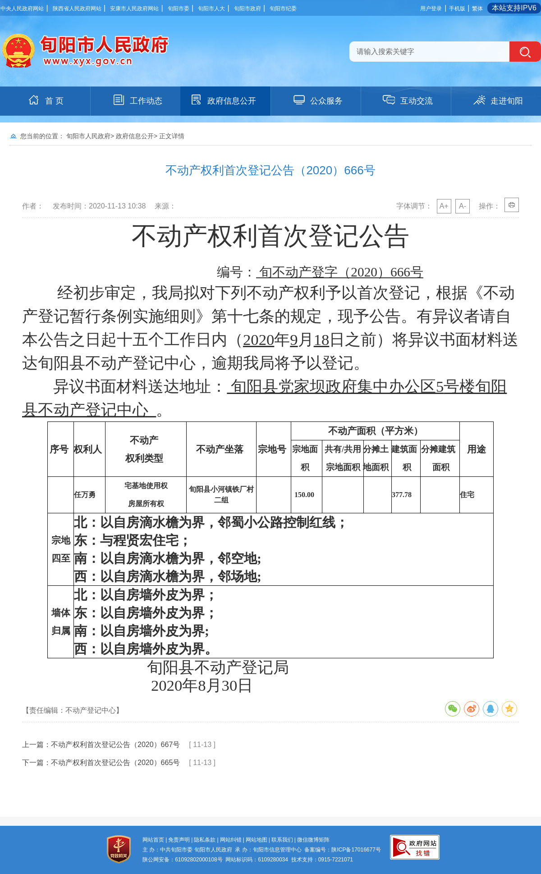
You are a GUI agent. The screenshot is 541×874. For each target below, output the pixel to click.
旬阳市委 (178, 8)
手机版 (457, 8)
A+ (444, 206)
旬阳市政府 (247, 8)
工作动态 (137, 100)
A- (462, 206)
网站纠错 (231, 840)
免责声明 (179, 840)
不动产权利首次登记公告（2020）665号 (115, 762)
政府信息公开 (222, 100)
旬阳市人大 (211, 8)
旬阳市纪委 (283, 8)
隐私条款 (204, 840)
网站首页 (153, 840)
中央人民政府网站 (22, 8)
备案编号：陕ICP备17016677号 (342, 850)
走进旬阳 (497, 100)
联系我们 (282, 840)
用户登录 (431, 8)
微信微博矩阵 (313, 840)
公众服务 (317, 100)
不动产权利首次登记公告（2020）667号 (115, 744)
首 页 (45, 100)
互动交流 (407, 100)
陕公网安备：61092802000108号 (182, 859)
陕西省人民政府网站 (77, 8)
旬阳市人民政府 (88, 136)
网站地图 (256, 840)
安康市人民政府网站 (134, 8)
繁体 (477, 8)
